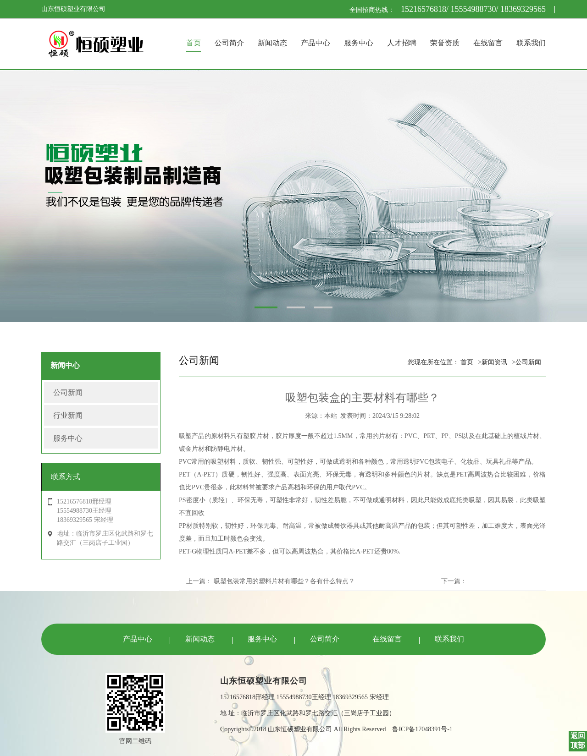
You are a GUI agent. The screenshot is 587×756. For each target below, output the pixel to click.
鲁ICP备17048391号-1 (422, 729)
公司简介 (229, 43)
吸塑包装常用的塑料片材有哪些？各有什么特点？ (284, 581)
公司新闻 (68, 392)
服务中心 (358, 43)
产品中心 (315, 43)
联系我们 (531, 43)
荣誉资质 (445, 43)
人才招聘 (401, 43)
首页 (193, 43)
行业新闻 (68, 415)
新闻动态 (272, 43)
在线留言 (488, 43)
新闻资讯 (494, 362)
